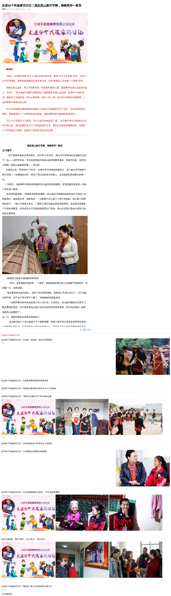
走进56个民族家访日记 (10, 335)
